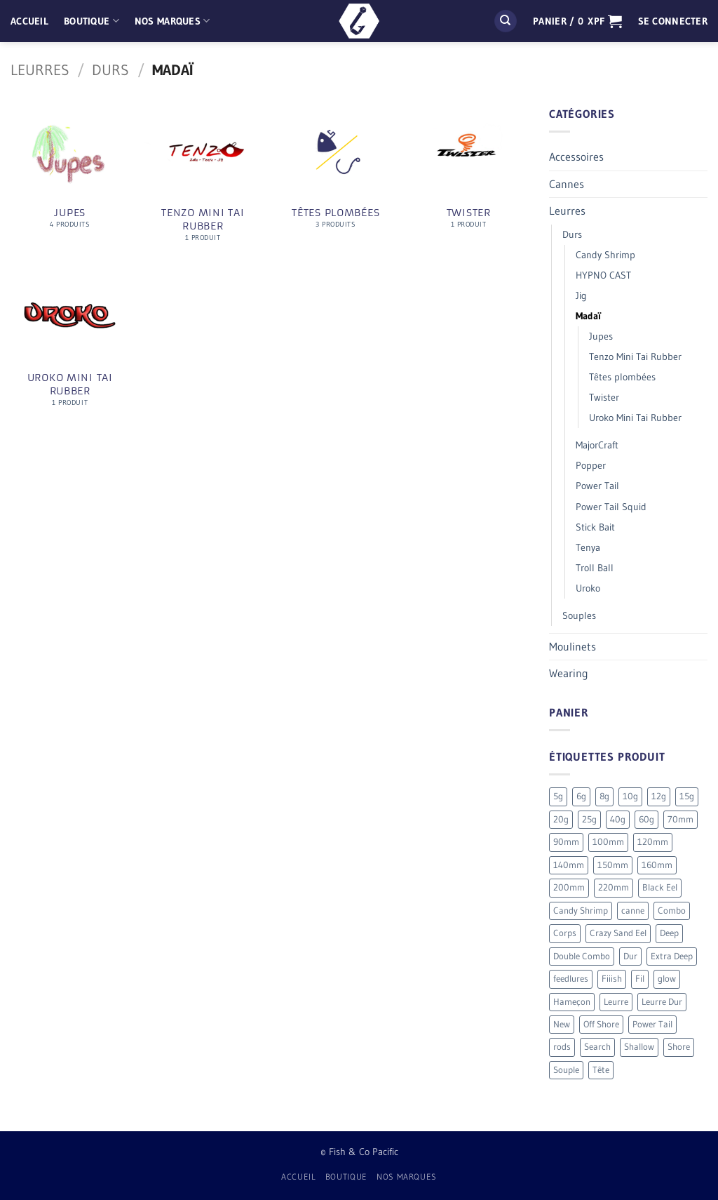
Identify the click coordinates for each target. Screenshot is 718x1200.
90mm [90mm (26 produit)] (566, 841)
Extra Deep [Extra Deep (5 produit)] (672, 956)
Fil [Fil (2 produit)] (639, 978)
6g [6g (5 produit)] (581, 796)
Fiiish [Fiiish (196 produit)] (612, 978)
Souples (579, 615)
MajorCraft (597, 445)
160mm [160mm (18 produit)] (657, 865)
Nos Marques (172, 20)
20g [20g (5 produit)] (561, 819)
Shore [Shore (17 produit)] (679, 1046)
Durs (110, 70)
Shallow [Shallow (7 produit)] (639, 1046)
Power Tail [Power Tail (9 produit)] (652, 1024)
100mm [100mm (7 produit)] (608, 841)
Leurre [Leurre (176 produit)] (616, 1001)
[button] (577, 21)
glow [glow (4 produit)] (667, 978)
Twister (604, 397)
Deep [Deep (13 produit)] (669, 933)
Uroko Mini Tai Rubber (635, 417)
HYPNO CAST (603, 275)
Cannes (566, 184)
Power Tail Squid (611, 506)
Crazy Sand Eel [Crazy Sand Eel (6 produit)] (618, 933)
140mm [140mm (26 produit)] (568, 865)
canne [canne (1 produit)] (632, 910)
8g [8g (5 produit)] (604, 796)
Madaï (588, 315)
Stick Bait (595, 527)
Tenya (588, 547)
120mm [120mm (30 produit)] (652, 841)
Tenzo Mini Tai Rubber (635, 356)
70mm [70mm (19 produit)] (680, 819)
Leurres (40, 70)
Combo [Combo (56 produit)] (672, 910)
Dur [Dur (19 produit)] (630, 956)
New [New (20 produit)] (561, 1024)
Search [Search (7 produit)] (597, 1046)
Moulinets (572, 646)
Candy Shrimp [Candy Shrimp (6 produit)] (580, 910)
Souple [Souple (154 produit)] (566, 1070)
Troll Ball (595, 567)
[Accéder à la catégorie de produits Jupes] (70, 174)
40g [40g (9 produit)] (617, 819)
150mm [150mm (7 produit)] (612, 865)
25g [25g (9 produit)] (589, 819)
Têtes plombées (622, 377)
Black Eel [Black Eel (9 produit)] (659, 887)
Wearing (568, 673)
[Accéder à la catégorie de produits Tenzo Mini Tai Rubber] (202, 181)
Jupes (601, 336)
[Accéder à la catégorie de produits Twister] (468, 174)
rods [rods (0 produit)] (562, 1046)
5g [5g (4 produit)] (558, 796)
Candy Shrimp (605, 254)
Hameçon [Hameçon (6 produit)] (571, 1001)
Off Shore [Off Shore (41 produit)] (601, 1024)
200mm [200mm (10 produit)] (569, 887)
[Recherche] (505, 21)
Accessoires (576, 156)
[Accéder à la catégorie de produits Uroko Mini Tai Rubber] (70, 346)
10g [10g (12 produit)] (630, 796)
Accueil (29, 21)
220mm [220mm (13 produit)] (613, 887)
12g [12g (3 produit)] (658, 796)
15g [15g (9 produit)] (686, 796)
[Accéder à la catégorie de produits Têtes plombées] (335, 174)
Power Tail (597, 485)
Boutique (91, 20)
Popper (591, 465)
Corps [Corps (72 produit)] (564, 933)
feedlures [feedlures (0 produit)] (570, 978)
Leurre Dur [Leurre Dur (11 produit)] (662, 1001)
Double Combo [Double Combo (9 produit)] (581, 956)
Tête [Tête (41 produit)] (600, 1070)
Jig (581, 295)
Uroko (588, 588)
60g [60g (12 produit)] (646, 819)
